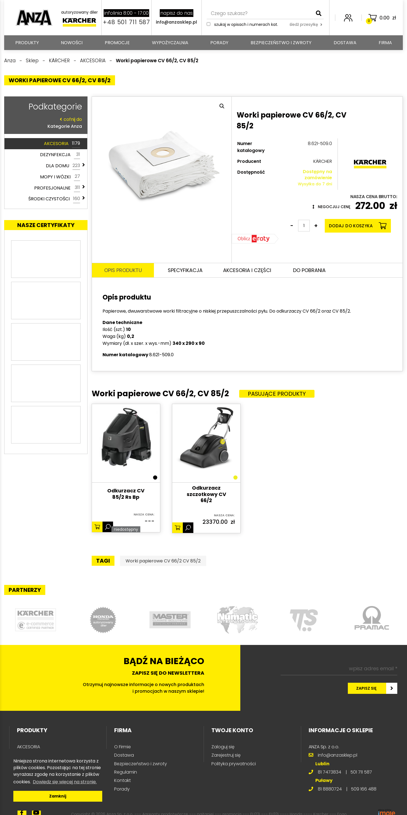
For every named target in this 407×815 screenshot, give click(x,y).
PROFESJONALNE (57, 188)
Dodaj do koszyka (357, 225)
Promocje (117, 42)
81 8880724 (330, 789)
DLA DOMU (63, 166)
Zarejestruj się (226, 755)
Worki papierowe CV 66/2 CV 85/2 (163, 561)
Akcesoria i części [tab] (247, 270)
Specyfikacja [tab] (185, 270)
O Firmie (122, 747)
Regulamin (125, 772)
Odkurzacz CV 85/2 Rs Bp (125, 494)
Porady (219, 42)
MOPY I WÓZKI (60, 177)
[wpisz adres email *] (339, 668)
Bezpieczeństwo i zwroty (281, 42)
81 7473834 (329, 772)
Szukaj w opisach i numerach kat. (246, 24)
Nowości (72, 42)
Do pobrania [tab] (309, 270)
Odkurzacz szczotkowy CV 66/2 (206, 494)
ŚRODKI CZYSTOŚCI (54, 199)
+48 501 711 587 (126, 22)
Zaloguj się (222, 747)
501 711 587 (361, 772)
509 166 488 (363, 789)
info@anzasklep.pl (176, 22)
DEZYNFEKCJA (60, 155)
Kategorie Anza (44, 122)
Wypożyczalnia (170, 42)
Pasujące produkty (277, 394)
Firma (385, 42)
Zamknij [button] (57, 796)
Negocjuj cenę (331, 207)
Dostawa (345, 42)
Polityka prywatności (233, 764)
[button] (222, 106)
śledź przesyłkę (305, 24)
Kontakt (122, 780)
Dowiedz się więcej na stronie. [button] (65, 782)
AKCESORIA (62, 143)
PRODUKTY (27, 42)
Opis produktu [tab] (123, 270)
